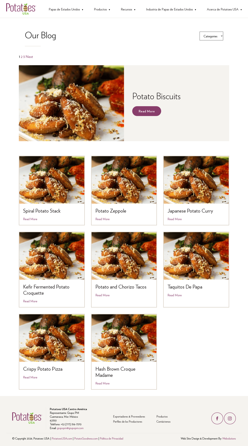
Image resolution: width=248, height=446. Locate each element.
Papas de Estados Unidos (64, 9)
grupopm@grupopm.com (70, 428)
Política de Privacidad (111, 438)
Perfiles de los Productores (127, 421)
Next (29, 56)
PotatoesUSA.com (62, 438)
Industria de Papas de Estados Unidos (169, 9)
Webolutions (229, 438)
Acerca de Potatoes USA (223, 9)
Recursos (126, 9)
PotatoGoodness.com (86, 438)
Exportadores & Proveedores (129, 416)
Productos (100, 9)
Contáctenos (163, 421)
